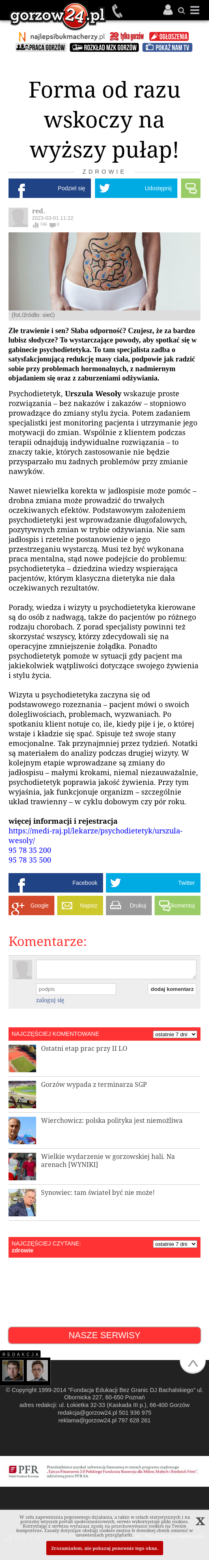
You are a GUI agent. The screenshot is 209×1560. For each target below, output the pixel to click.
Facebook (84, 883)
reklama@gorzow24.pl (87, 1420)
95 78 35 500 (31, 860)
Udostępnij (158, 188)
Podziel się (71, 188)
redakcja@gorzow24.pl (87, 1412)
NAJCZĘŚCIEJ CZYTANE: (46, 1243)
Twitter (186, 883)
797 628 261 (134, 1420)
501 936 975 (118, 11)
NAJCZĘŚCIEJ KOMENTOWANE (55, 1034)
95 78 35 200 (31, 850)
